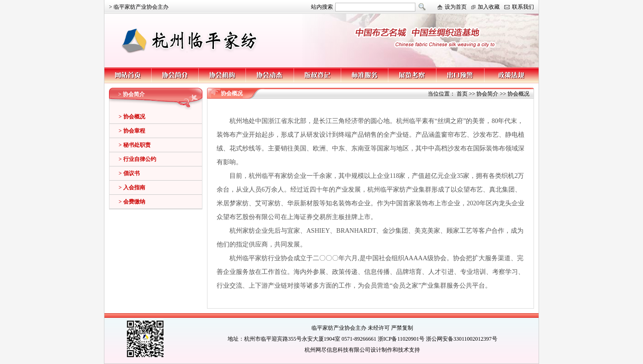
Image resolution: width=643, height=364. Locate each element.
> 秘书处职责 (135, 145)
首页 (462, 94)
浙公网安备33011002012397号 (461, 339)
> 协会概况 (132, 116)
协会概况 (518, 94)
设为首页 (456, 7)
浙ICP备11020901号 (401, 339)
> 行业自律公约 (137, 159)
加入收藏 (489, 7)
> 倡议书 (129, 173)
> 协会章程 (132, 131)
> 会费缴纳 (132, 201)
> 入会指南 (132, 187)
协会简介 (487, 94)
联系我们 (523, 7)
